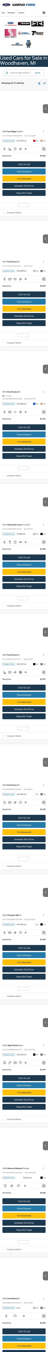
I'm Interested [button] (24, 178)
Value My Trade (24, 193)
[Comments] (44, 149)
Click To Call (24, 164)
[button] (3, 12)
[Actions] (43, 131)
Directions (11, 13)
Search (37, 73)
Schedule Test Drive (24, 185)
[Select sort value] (44, 83)
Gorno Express (24, 171)
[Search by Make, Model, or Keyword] (21, 73)
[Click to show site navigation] (44, 13)
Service (21, 13)
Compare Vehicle (14, 212)
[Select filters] (39, 83)
